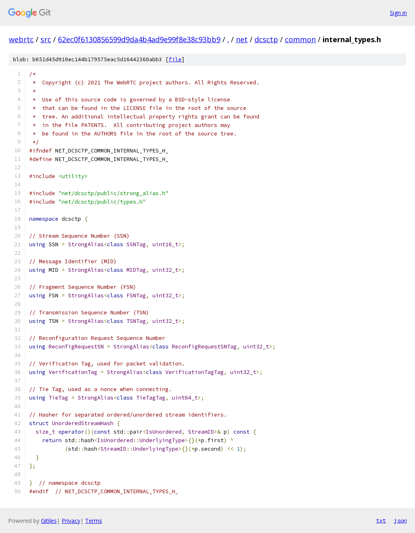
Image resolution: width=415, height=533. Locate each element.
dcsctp (266, 39)
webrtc (21, 39)
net (242, 39)
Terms (93, 520)
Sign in (398, 13)
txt (381, 520)
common (300, 39)
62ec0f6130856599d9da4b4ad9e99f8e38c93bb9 (139, 39)
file (175, 59)
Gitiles (49, 520)
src (46, 39)
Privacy (71, 520)
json (400, 520)
